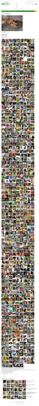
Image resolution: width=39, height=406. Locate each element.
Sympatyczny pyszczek (29, 396)
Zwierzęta (6, 12)
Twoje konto (36, 11)
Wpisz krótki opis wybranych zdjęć (4, 373)
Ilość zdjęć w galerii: (28, 382)
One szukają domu (14, 11)
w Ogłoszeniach (35, 3)
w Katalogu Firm (31, 3)
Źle (3, 13)
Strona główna (9, 11)
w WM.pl (29, 3)
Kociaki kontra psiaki (5, 11)
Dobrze (2, 13)
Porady (17, 11)
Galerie (11, 11)
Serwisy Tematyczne (3, 12)
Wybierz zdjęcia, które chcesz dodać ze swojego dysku (7, 371)
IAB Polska (22, 403)
